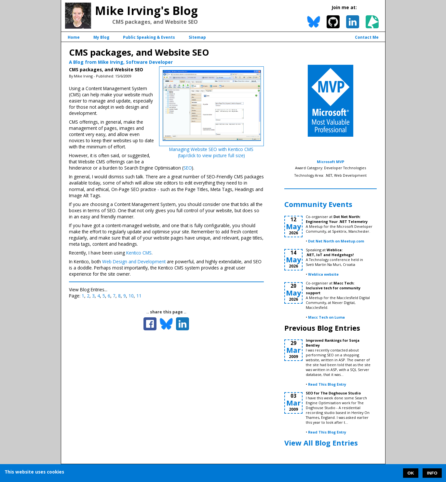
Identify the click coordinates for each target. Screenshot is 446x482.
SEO (187, 168)
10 (131, 296)
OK (411, 473)
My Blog (101, 37)
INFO (432, 473)
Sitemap (197, 37)
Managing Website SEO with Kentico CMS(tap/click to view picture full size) (211, 152)
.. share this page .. (166, 312)
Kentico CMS (139, 253)
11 (139, 296)
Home (74, 37)
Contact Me (367, 37)
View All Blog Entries (321, 443)
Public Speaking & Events (149, 37)
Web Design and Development (134, 261)
